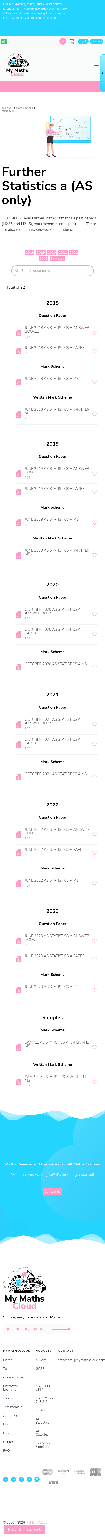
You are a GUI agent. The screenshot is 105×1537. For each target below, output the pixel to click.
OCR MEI (8, 111)
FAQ (6, 1450)
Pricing (8, 1424)
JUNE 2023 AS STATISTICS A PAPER (55, 956)
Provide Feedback (24, 1529)
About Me (10, 1415)
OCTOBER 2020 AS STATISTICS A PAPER (53, 631)
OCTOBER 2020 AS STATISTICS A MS (56, 664)
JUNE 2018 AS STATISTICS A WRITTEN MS (57, 411)
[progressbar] (18, 1329)
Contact (9, 1442)
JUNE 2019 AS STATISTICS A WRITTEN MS (57, 552)
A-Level (7, 108)
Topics (8, 1398)
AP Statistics (42, 1421)
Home (7, 1360)
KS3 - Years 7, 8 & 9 (44, 1400)
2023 (43, 258)
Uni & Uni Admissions (44, 1445)
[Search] (62, 41)
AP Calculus (42, 1433)
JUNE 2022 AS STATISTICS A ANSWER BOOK (57, 831)
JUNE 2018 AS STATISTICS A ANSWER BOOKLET (57, 329)
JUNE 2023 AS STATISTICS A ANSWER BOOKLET (57, 937)
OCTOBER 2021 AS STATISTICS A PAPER (53, 741)
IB (37, 1377)
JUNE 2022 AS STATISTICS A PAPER (55, 849)
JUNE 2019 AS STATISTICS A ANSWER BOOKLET (57, 470)
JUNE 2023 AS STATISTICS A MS (52, 987)
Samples (57, 258)
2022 (74, 252)
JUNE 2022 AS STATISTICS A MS (52, 880)
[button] (8, 1329)
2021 (63, 252)
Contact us (52, 1191)
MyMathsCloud (36, 1522)
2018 (30, 252)
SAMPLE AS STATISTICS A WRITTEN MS (55, 1078)
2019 (41, 252)
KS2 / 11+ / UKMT (44, 1388)
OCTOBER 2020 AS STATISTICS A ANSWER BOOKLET (53, 611)
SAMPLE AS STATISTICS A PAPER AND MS (57, 1044)
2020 (52, 252)
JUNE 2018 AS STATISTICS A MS (52, 378)
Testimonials (12, 1407)
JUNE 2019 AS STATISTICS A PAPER (55, 488)
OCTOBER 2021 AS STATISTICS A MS (56, 774)
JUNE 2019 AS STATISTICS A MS (52, 519)
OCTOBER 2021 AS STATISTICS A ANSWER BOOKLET (53, 721)
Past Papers (24, 108)
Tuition (8, 1368)
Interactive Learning (11, 1388)
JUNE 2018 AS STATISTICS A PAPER (55, 348)
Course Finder (13, 1377)
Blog (6, 1433)
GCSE (40, 1368)
